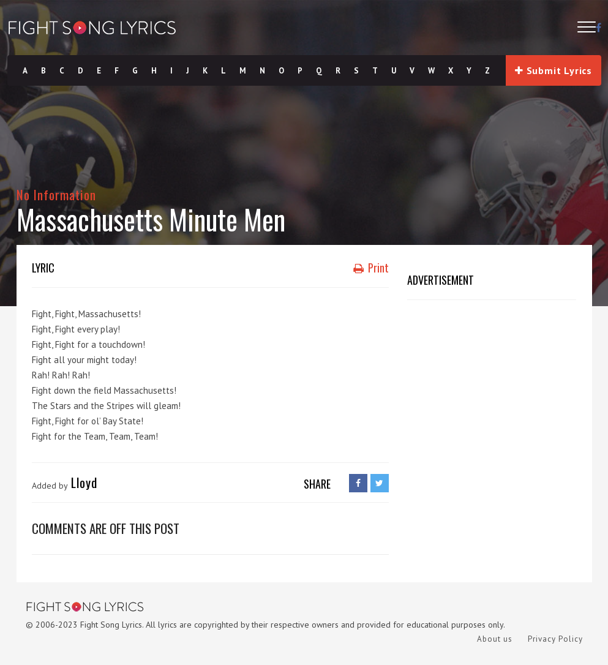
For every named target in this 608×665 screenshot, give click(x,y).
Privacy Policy (555, 639)
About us (494, 639)
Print (371, 268)
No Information (57, 194)
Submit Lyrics (553, 70)
